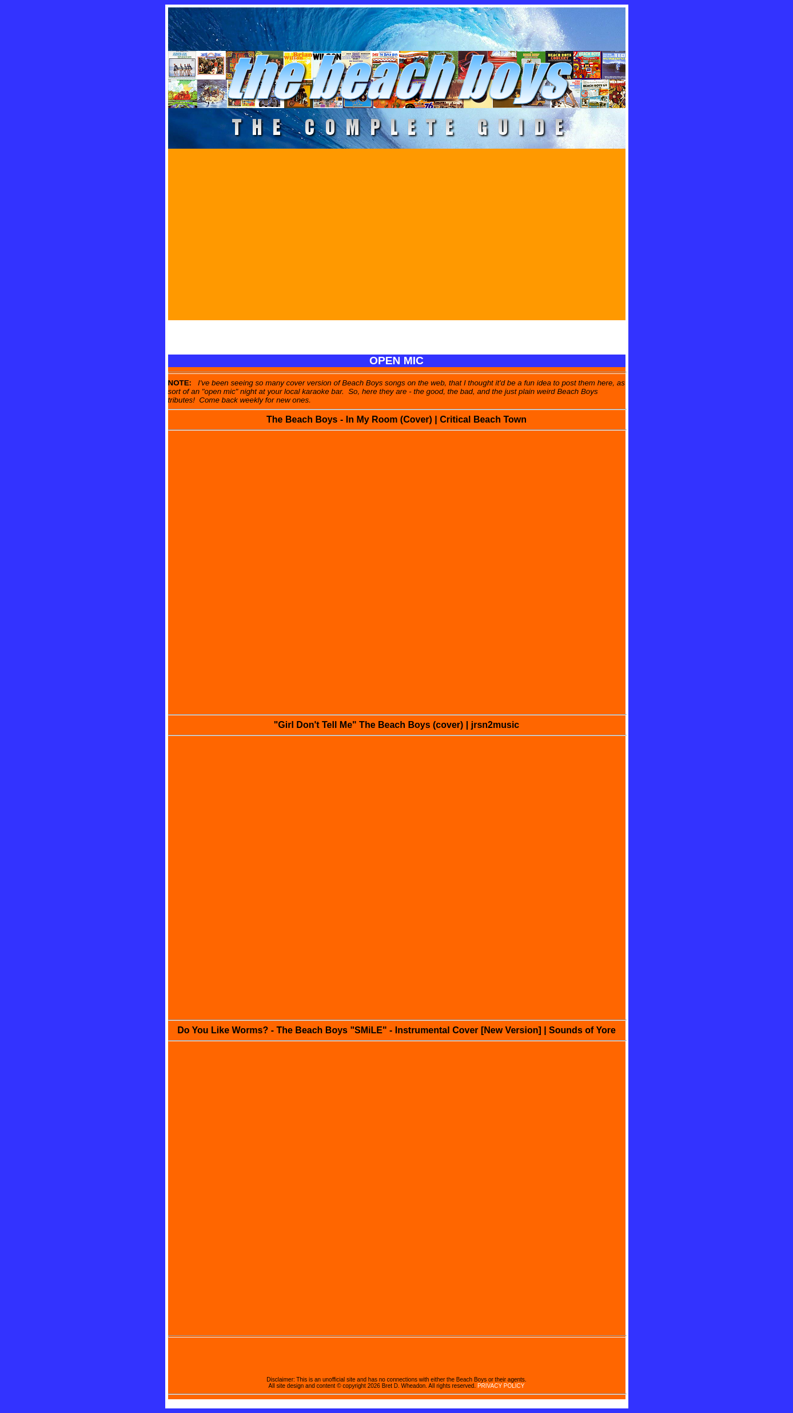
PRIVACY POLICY (500, 1386)
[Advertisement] (396, 234)
